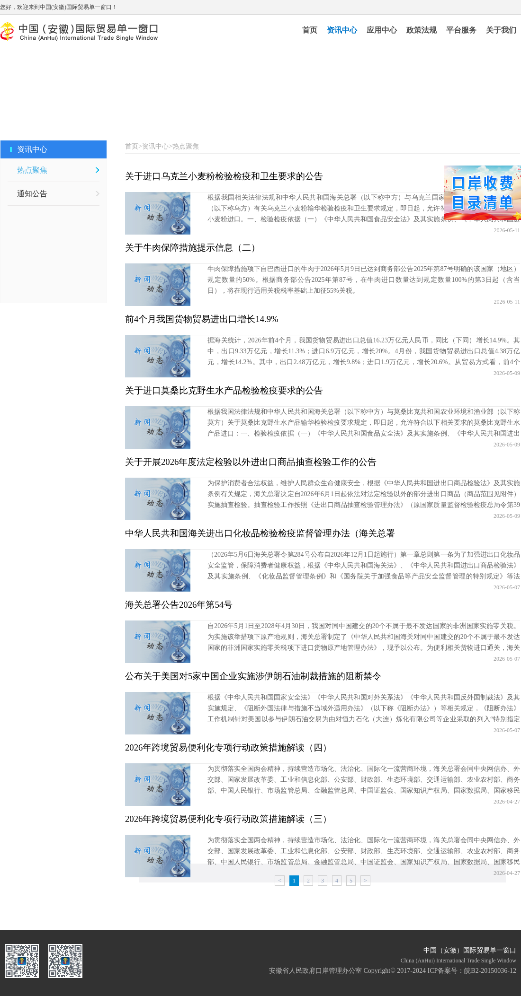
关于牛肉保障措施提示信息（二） (192, 248)
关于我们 (501, 30)
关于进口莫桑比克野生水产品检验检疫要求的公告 (224, 390)
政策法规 (421, 30)
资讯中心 (342, 30)
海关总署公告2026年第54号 (179, 605)
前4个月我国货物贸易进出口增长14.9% (201, 319)
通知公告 (32, 194)
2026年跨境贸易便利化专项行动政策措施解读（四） (228, 747)
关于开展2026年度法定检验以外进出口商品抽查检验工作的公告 (251, 462)
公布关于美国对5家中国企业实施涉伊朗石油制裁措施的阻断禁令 (253, 676)
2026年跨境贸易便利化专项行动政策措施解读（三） (228, 819)
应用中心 (382, 30)
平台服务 (461, 30)
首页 (309, 30)
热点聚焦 (32, 170)
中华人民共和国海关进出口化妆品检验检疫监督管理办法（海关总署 (260, 533)
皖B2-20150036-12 (490, 970)
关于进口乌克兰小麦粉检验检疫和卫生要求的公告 (224, 176)
